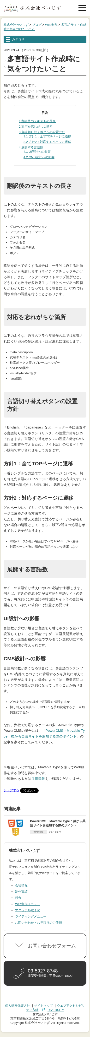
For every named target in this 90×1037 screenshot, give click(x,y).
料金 (18, 898)
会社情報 (21, 885)
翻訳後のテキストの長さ (37, 121)
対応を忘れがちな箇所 (36, 126)
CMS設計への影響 (39, 157)
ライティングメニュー (30, 916)
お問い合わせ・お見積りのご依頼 (38, 922)
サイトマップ (43, 1005)
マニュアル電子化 (27, 910)
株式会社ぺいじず (16, 25)
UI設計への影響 (37, 151)
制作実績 (21, 891)
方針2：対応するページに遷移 (47, 142)
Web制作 (51, 25)
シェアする (11, 790)
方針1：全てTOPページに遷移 (47, 136)
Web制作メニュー (27, 904)
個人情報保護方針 (17, 1005)
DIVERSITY (56, 1010)
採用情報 (38, 779)
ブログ (37, 25)
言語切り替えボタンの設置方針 (42, 132)
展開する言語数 (31, 147)
